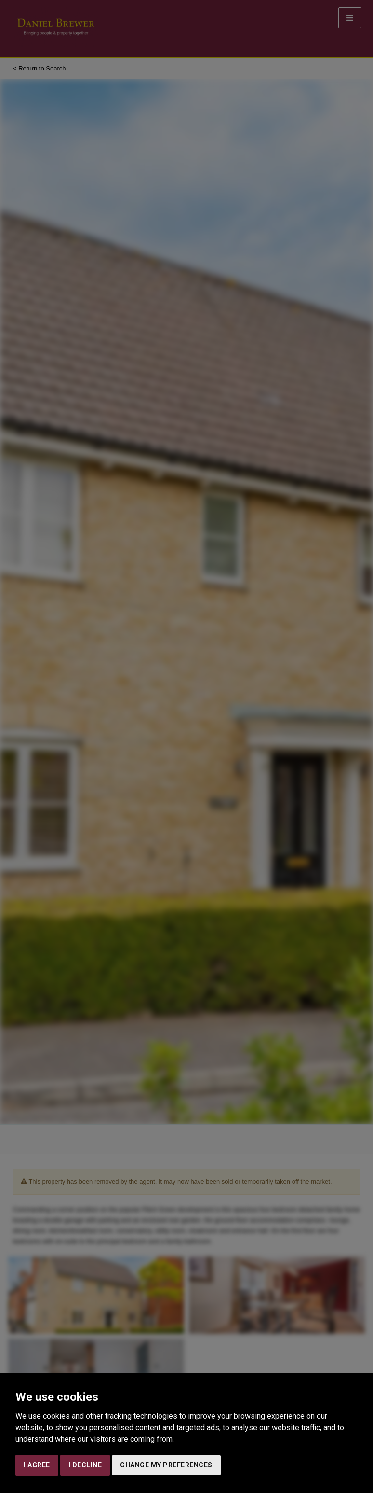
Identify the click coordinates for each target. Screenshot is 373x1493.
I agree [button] (37, 1465)
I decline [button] (85, 1465)
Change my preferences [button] (166, 1465)
